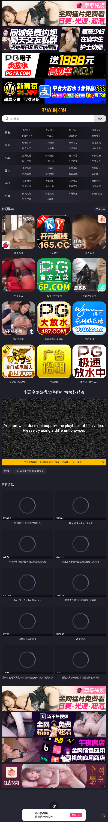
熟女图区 (73, 173)
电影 (7, 158)
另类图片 (96, 173)
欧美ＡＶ (73, 142)
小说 (7, 183)
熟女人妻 (26, 148)
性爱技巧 (96, 186)
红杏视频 (26, 198)
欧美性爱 (96, 155)
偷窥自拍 (26, 168)
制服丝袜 (26, 160)
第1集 (6, 470)
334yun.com (54, 110)
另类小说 (49, 186)
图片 (7, 170)
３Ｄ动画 (96, 142)
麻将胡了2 (27, 135)
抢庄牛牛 (96, 135)
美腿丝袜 (26, 173)
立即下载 (76, 814)
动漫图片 (96, 168)
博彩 (7, 132)
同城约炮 (26, 193)
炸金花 (50, 135)
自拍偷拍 (49, 142)
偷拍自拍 (49, 155)
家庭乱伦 (49, 180)
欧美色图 (73, 168)
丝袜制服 (49, 148)
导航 (7, 196)
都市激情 (26, 180)
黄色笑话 (73, 186)
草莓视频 (73, 193)
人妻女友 (73, 180)
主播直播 (73, 148)
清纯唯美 (49, 173)
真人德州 (49, 130)
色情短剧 (49, 198)
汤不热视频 (96, 193)
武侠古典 (96, 180)
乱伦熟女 (73, 160)
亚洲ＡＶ (26, 142)
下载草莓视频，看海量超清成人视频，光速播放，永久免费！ (64, 462)
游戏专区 (96, 130)
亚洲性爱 (26, 155)
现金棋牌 (73, 135)
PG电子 (26, 130)
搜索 (100, 118)
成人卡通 (73, 155)
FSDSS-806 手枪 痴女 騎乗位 (29, 470)
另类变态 (96, 160)
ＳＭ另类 (96, 148)
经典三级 (49, 160)
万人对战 (73, 130)
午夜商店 (49, 193)
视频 (7, 145)
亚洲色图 (49, 168)
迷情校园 (26, 186)
